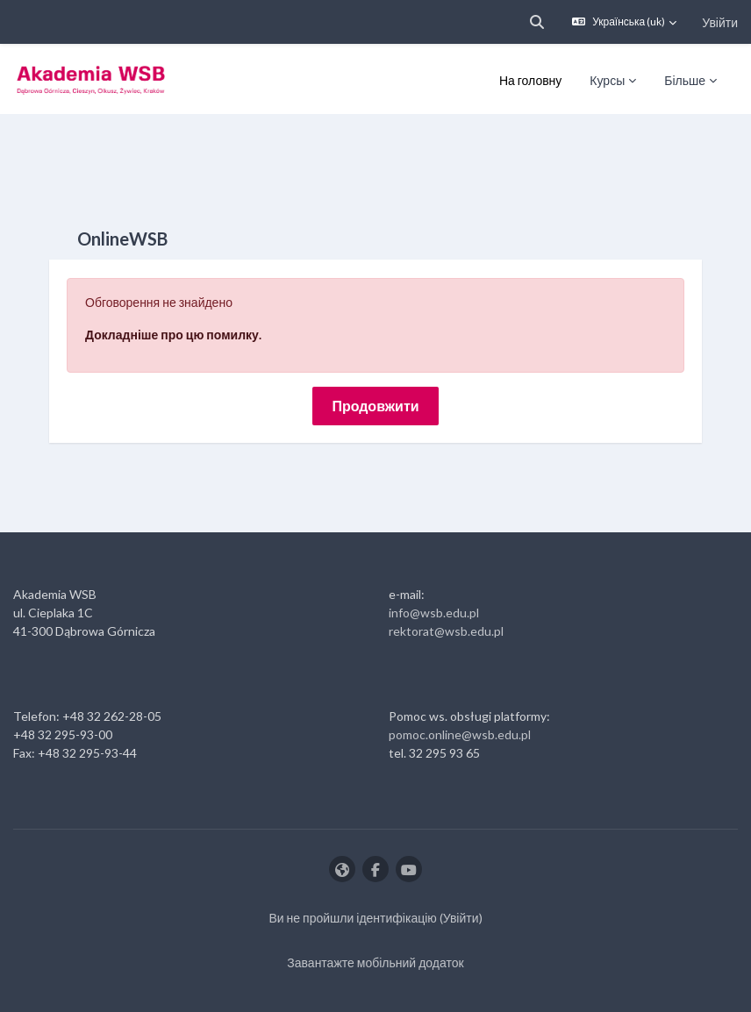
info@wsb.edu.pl (434, 612)
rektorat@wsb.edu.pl (446, 631)
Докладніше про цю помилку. (173, 334)
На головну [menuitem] (530, 80)
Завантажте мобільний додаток (375, 962)
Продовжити (375, 405)
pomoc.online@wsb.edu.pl (460, 734)
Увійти (720, 22)
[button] (537, 22)
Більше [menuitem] (684, 80)
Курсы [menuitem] (607, 80)
